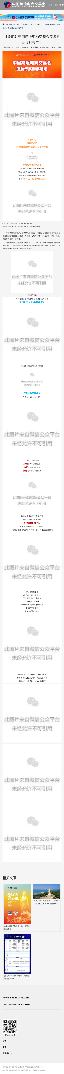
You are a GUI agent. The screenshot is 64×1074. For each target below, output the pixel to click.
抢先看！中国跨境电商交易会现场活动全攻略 (16, 977)
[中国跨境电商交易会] (32, 17)
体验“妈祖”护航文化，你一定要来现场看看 (17, 927)
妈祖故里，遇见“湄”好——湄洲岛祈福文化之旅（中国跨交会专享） (46, 902)
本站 (59, 47)
